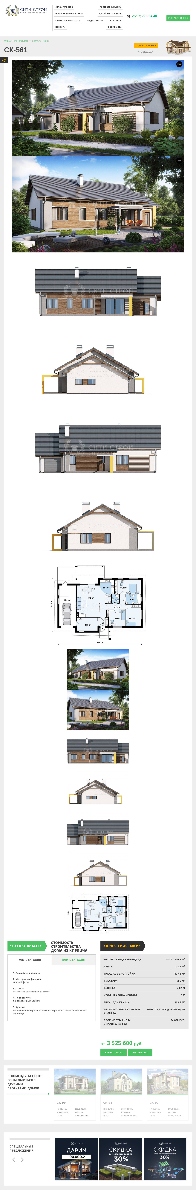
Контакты (115, 20)
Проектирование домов (69, 13)
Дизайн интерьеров (110, 13)
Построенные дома (111, 7)
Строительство (64, 7)
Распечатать (140, 1052)
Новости (60, 27)
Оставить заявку (146, 45)
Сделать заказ (113, 1052)
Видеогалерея (95, 20)
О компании (115, 27)
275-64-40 (144, 16)
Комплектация (30, 959)
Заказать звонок (178, 18)
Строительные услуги (67, 20)
